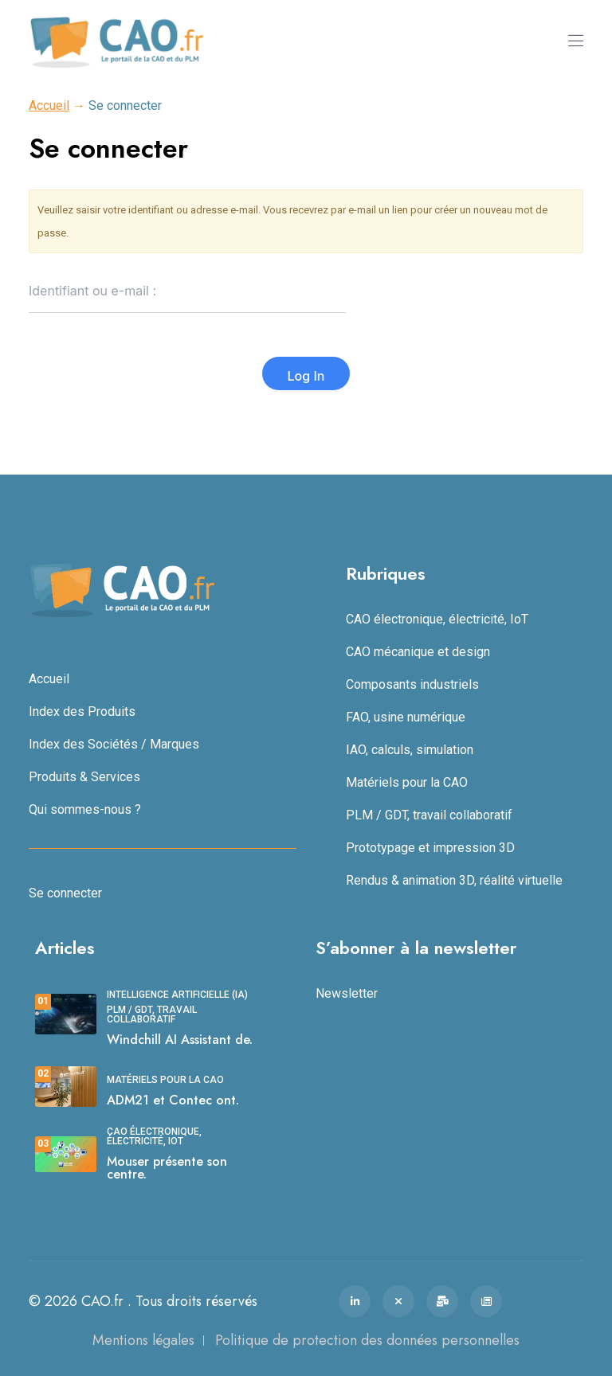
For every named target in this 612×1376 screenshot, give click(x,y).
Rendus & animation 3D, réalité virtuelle (454, 880)
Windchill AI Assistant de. (180, 1039)
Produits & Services (84, 776)
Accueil (49, 105)
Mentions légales (143, 1340)
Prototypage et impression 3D (430, 847)
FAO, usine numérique (405, 717)
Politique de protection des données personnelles (367, 1340)
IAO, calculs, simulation (409, 749)
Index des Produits (82, 711)
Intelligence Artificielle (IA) (177, 994)
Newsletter (347, 993)
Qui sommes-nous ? (85, 809)
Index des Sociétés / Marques (114, 744)
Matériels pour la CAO (407, 782)
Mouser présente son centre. (167, 1167)
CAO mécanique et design (418, 651)
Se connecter (65, 893)
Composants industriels (412, 684)
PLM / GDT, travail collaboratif (429, 815)
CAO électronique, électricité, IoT (437, 619)
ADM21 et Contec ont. (173, 1100)
